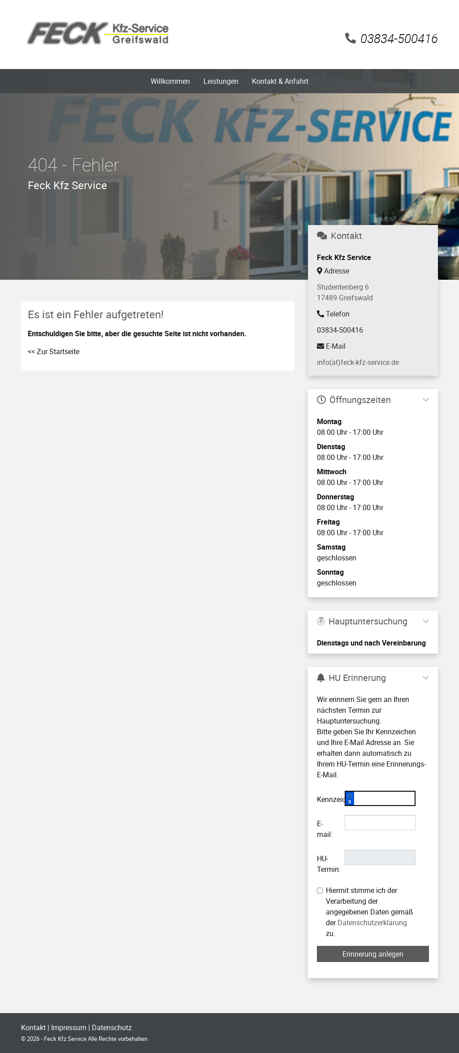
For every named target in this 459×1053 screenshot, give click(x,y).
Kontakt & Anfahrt (280, 81)
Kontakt (33, 1027)
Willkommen (170, 81)
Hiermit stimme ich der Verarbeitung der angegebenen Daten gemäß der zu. (365, 911)
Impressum (69, 1027)
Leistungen (221, 81)
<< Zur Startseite (53, 351)
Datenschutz (112, 1027)
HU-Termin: (327, 864)
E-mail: (325, 829)
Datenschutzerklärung (372, 922)
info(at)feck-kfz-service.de (358, 362)
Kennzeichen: (327, 799)
